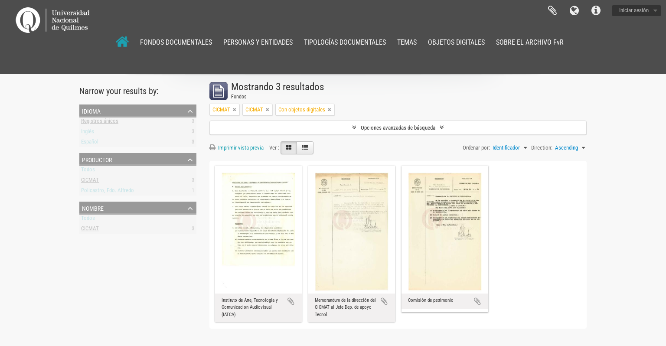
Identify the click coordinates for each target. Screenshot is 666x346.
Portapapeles (552, 11)
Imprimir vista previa (236, 147)
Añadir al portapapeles (291, 301)
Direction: (541, 147)
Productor (97, 159)
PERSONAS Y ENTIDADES (258, 42)
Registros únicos (99, 122)
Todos (88, 171)
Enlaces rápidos (596, 11)
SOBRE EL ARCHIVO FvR (530, 42)
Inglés (87, 133)
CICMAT (90, 181)
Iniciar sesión (634, 10)
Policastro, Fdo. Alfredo (107, 192)
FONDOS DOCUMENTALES (176, 42)
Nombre (93, 207)
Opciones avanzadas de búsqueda (398, 127)
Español (89, 143)
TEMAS (407, 42)
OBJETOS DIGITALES (456, 42)
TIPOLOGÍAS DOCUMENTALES (345, 42)
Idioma (574, 11)
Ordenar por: (476, 147)
